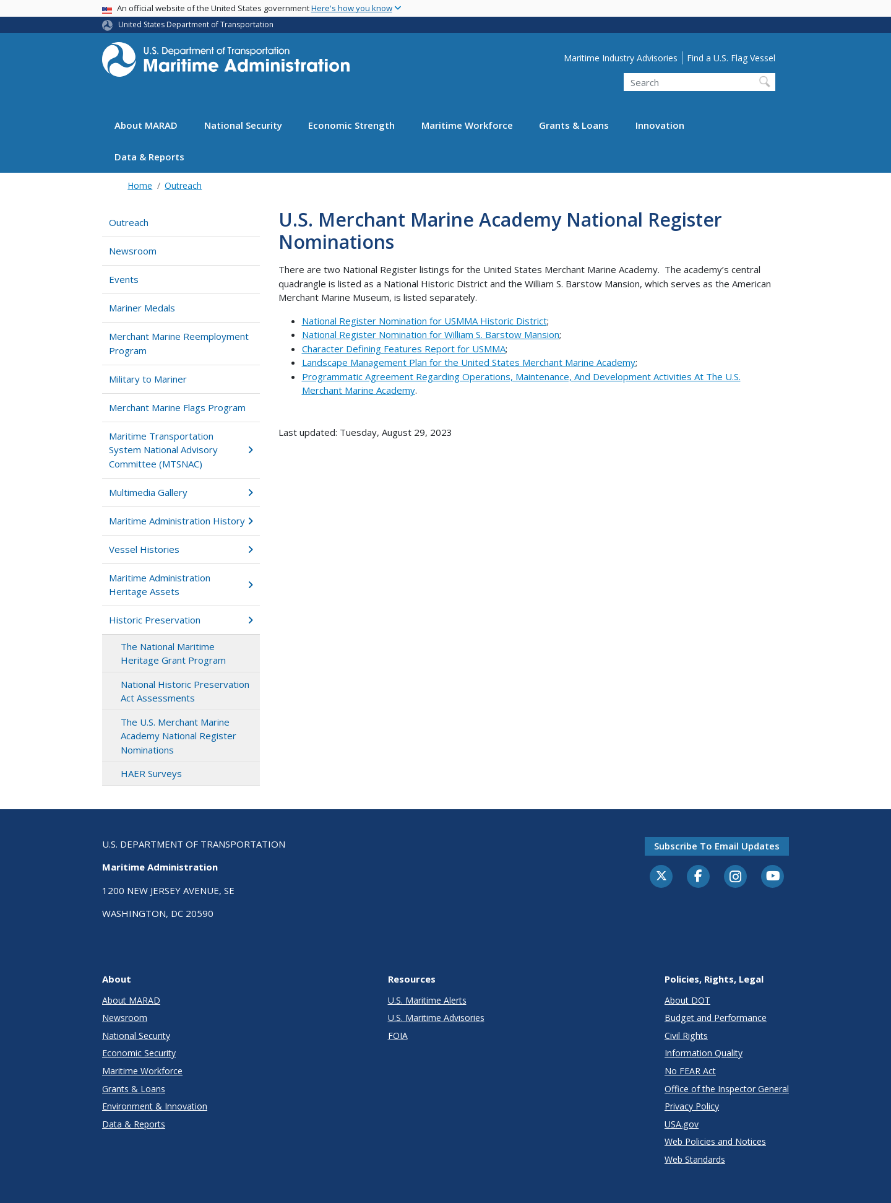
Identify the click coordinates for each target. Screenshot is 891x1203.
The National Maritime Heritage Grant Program (173, 653)
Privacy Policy (692, 1106)
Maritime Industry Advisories (621, 58)
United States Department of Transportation (195, 24)
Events (124, 279)
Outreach (183, 185)
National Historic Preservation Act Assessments (185, 691)
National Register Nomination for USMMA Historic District (424, 321)
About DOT (687, 1000)
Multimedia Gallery (181, 492)
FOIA (398, 1035)
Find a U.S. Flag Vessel (731, 58)
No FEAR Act (690, 1071)
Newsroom (133, 251)
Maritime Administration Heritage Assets (181, 584)
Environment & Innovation (154, 1106)
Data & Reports (149, 156)
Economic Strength (351, 125)
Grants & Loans (574, 125)
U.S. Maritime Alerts (427, 1000)
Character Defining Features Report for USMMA (404, 348)
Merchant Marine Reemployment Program (179, 343)
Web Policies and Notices (715, 1141)
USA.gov (682, 1124)
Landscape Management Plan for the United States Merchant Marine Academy (468, 362)
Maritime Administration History (181, 521)
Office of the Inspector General (727, 1089)
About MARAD (146, 125)
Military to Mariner (148, 379)
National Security (243, 125)
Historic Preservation (181, 620)
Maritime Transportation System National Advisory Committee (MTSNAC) (181, 450)
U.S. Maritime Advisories (436, 1017)
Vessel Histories (181, 549)
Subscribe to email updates (717, 846)
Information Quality (703, 1053)
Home (139, 185)
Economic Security (139, 1053)
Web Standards (695, 1159)
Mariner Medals (142, 308)
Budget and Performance (716, 1017)
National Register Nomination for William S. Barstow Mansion (430, 334)
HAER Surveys (151, 773)
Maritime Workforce (467, 125)
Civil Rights (686, 1035)
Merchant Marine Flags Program (177, 407)
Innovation (659, 125)
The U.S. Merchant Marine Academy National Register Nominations (178, 736)
